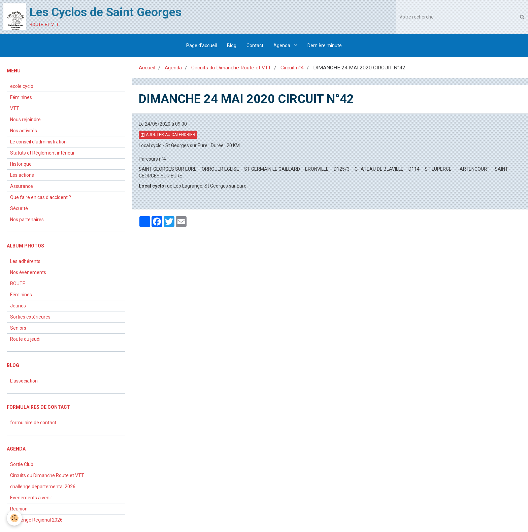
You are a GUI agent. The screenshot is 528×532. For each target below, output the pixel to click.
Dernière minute (324, 45)
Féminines (21, 97)
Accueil (147, 68)
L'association (24, 381)
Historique (21, 164)
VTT (14, 108)
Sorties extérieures (30, 317)
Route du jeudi (25, 339)
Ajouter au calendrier (168, 134)
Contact (254, 45)
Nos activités (23, 130)
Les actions (22, 175)
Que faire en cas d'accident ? (40, 197)
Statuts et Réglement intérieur (42, 153)
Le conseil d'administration (38, 141)
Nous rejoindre (25, 119)
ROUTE (17, 283)
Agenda (282, 45)
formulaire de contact (33, 422)
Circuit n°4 (292, 68)
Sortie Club (21, 464)
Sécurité (19, 208)
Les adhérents (25, 261)
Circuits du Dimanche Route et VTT (231, 68)
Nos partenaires (27, 219)
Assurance (21, 186)
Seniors (18, 328)
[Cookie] (14, 518)
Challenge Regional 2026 (36, 520)
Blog (231, 45)
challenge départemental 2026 (42, 486)
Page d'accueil (201, 45)
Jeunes (18, 305)
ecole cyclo (21, 86)
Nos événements (28, 272)
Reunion (19, 508)
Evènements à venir (31, 497)
